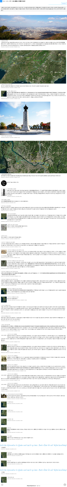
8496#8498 (3, 87)
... (7, 180)
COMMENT (16, 87)
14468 (21, 411)
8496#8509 (3, 320)
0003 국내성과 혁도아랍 (7, 84)
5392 (25, 360)
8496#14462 (9, 478)
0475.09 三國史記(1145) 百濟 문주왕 (10, 271)
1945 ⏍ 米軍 (8, 1)
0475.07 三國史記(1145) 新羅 (8, 242)
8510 (25, 293)
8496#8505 (3, 257)
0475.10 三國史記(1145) (13, 297)
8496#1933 (3, 210)
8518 (19, 330)
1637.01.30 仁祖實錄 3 (13, 364)
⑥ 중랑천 (10, 452)
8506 (19, 268)
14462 (21, 478)
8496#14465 (9, 403)
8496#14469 (9, 420)
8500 (21, 196)
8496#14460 (9, 432)
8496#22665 (3, 285)
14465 (21, 403)
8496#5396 (3, 380)
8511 (19, 238)
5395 (25, 370)
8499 (19, 98)
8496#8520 (3, 137)
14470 (21, 455)
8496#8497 (3, 177)
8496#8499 (3, 98)
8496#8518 (3, 330)
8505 (19, 257)
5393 (19, 352)
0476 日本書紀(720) (6, 305)
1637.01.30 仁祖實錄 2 (13, 355)
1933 (15, 210)
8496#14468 (9, 411)
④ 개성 (9, 427)
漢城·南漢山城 (11, 477)
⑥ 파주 (9, 460)
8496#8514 (9, 398)
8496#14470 (9, 455)
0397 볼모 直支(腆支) (6, 206)
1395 (15, 202)
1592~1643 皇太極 (6, 324)
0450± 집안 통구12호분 (13, 224)
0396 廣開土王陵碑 (12, 188)
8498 (19, 87)
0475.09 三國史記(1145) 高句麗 (15, 288)
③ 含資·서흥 (10, 419)
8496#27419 (3, 276)
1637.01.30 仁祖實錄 (12, 334)
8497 (19, 177)
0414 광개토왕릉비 (12, 213)
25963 (26, 300)
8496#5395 (9, 370)
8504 (19, 221)
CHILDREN (11, 87)
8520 (19, 137)
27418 (20, 246)
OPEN (21, 439)
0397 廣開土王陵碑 (6, 199)
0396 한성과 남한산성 (6, 174)
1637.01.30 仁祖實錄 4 (13, 374)
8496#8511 (3, 238)
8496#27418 (3, 246)
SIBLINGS (7, 87)
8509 (19, 320)
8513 (19, 341)
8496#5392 (9, 360)
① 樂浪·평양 (10, 402)
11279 (21, 227)
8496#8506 (3, 268)
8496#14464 (9, 439)
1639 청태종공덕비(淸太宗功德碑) (15, 394)
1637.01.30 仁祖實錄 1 (13, 345)
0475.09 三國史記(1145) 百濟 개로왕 (16, 250)
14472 (15, 473)
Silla (4, 1)
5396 (19, 380)
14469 (21, 420)
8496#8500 (9, 196)
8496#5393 (3, 352)
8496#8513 (3, 341)
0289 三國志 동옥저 (12, 91)
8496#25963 (9, 300)
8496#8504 (3, 221)
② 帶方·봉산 (10, 410)
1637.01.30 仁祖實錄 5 (13, 383)
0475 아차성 (4, 235)
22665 (15, 285)
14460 (21, 432)
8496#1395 (3, 202)
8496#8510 (9, 293)
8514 (25, 398)
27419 (20, 276)
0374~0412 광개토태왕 (7, 135)
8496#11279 (9, 227)
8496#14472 (3, 473)
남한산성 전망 (5, 40)
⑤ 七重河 (10, 436)
